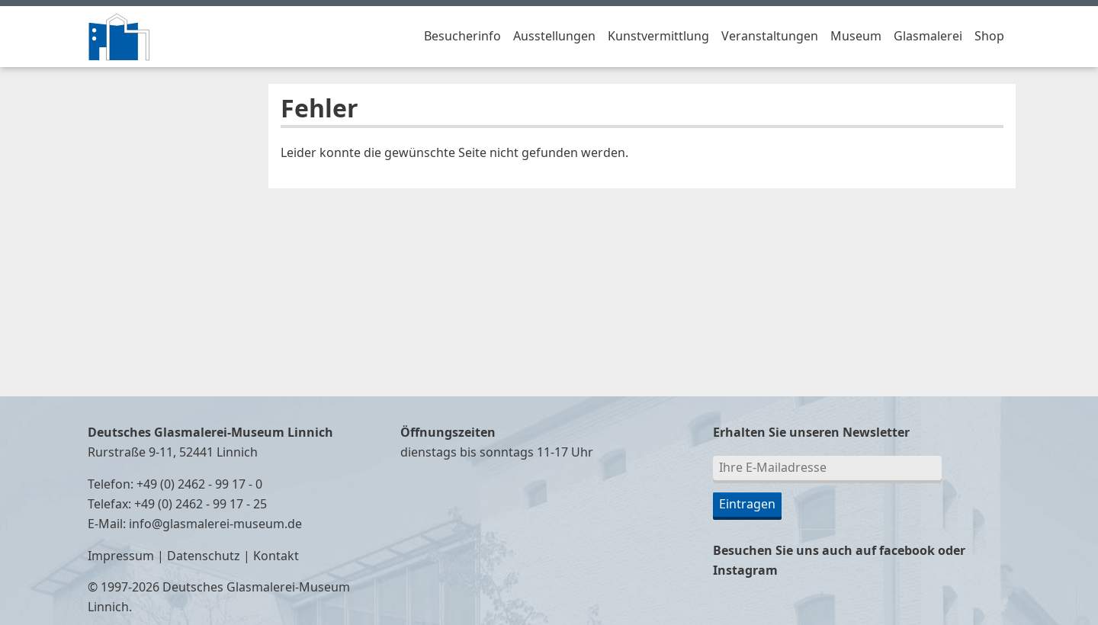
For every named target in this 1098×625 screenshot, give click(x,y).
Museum (855, 36)
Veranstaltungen (769, 36)
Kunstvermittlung (658, 36)
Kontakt (276, 556)
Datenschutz (203, 556)
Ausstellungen (554, 36)
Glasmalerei (928, 36)
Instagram (745, 571)
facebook (907, 551)
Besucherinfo (462, 36)
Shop (989, 36)
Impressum (121, 556)
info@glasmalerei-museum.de (215, 524)
